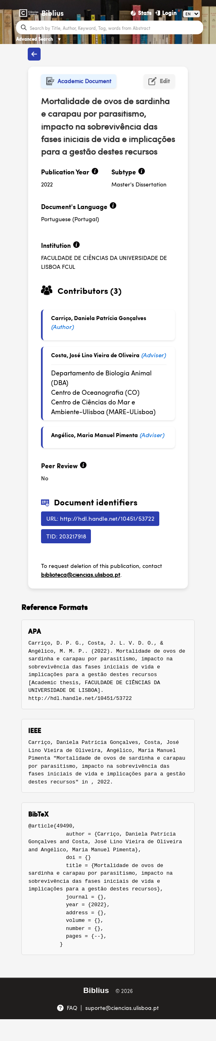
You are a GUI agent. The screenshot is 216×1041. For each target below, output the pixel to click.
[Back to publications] (34, 54)
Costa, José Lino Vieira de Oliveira (95, 355)
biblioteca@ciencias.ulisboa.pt (80, 574)
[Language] (191, 13)
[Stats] (141, 13)
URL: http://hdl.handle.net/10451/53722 (100, 518)
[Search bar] (115, 27)
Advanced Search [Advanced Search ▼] (39, 39)
